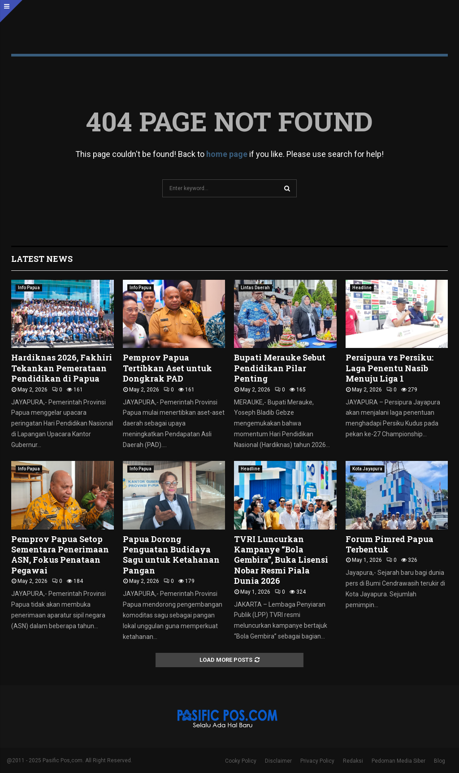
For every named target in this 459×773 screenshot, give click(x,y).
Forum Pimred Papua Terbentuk (389, 544)
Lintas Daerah (255, 287)
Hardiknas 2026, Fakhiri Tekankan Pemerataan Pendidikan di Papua (61, 368)
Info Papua (29, 287)
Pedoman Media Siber (398, 761)
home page (226, 154)
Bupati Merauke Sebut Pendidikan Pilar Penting (279, 368)
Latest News (42, 258)
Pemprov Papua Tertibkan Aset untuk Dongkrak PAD (167, 368)
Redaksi (353, 761)
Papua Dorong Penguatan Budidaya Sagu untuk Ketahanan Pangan (171, 555)
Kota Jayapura (367, 468)
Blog (439, 761)
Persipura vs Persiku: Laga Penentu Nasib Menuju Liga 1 (389, 368)
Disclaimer (278, 761)
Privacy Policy (317, 761)
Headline (362, 287)
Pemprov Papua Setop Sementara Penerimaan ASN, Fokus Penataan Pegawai (60, 555)
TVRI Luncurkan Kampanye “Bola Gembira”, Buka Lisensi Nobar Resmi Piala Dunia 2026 (281, 560)
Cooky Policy (240, 761)
